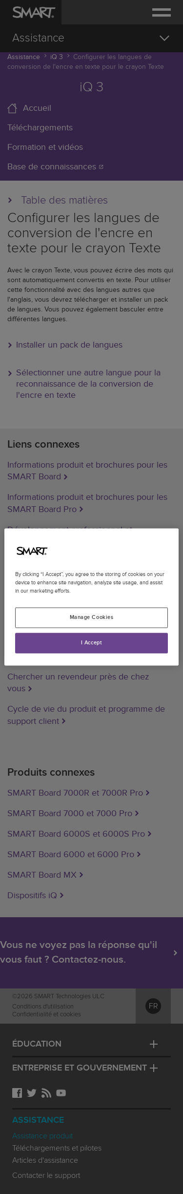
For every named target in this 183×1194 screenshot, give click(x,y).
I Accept (91, 643)
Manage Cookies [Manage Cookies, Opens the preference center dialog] (92, 618)
